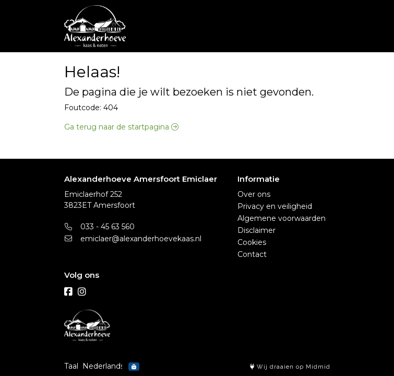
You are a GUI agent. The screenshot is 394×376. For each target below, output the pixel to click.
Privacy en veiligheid (274, 206)
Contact (252, 254)
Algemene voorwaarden (281, 218)
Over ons (253, 194)
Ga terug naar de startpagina (121, 127)
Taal (71, 366)
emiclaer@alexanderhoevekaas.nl (133, 238)
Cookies (251, 242)
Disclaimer (256, 230)
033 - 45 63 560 (99, 226)
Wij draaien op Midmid (290, 366)
